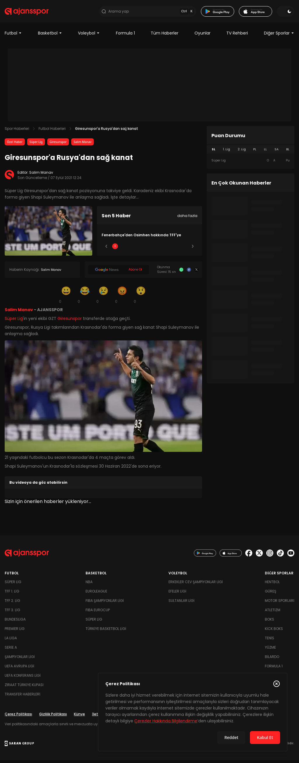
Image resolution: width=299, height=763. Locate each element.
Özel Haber (14, 145)
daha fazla (187, 218)
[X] (196, 273)
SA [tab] (276, 152)
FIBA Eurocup (98, 612)
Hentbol (272, 584)
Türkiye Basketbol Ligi (106, 631)
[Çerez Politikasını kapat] (276, 683)
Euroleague (96, 594)
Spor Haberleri (17, 131)
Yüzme (270, 650)
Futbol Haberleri (52, 131)
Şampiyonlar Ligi (20, 659)
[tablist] (250, 153)
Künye (79, 716)
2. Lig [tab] (242, 152)
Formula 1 (125, 36)
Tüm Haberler (164, 36)
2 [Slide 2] (132, 249)
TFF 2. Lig (12, 603)
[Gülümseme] (66, 297)
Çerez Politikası (18, 716)
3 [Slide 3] (150, 249)
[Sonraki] (192, 249)
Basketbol (50, 36)
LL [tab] (265, 152)
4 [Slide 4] (167, 249)
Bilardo (272, 659)
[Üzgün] (103, 297)
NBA (89, 584)
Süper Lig (36, 145)
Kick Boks (274, 631)
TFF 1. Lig (12, 594)
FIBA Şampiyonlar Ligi (105, 603)
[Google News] (118, 273)
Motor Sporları (279, 603)
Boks (269, 622)
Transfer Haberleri (22, 697)
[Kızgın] (122, 297)
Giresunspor (58, 145)
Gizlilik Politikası (53, 716)
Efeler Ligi (177, 594)
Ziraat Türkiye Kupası (24, 687)
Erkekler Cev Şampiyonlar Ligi (195, 584)
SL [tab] (213, 152)
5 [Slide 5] (184, 249)
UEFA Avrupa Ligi (19, 668)
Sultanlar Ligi (181, 603)
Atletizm (272, 612)
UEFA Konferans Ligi (23, 678)
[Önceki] (106, 249)
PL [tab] (254, 152)
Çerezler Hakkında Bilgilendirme (165, 721)
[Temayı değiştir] (285, 13)
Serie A (11, 650)
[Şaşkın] (141, 297)
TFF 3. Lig (12, 612)
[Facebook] (189, 273)
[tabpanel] (250, 163)
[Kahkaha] (85, 297)
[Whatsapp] (181, 273)
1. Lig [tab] (226, 152)
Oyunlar (202, 36)
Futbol (13, 36)
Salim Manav (82, 145)
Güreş (270, 594)
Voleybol (89, 36)
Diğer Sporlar (279, 36)
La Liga (11, 640)
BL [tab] (287, 152)
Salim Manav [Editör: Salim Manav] (41, 175)
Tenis (269, 640)
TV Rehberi (237, 36)
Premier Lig (15, 631)
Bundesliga (15, 622)
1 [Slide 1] (115, 249)
